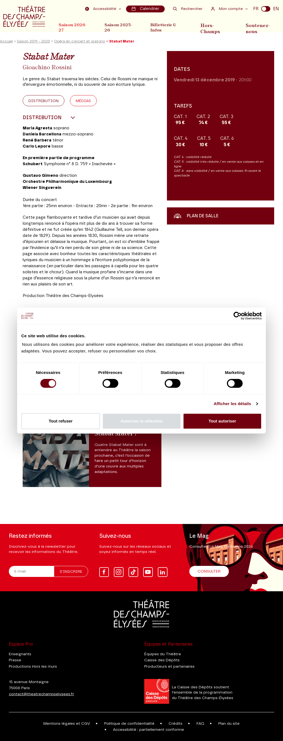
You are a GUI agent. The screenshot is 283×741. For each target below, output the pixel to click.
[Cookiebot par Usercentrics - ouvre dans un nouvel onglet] (237, 316)
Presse (15, 660)
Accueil (6, 42)
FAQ (200, 724)
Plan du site (229, 724)
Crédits (175, 724)
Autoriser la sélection (141, 421)
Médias (83, 102)
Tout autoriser (222, 421)
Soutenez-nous (258, 27)
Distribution (43, 102)
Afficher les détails (232, 403)
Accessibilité (101, 9)
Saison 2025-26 (120, 27)
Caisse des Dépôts (162, 660)
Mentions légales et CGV (66, 724)
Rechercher (188, 9)
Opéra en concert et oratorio (79, 42)
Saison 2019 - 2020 (33, 42)
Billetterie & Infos (165, 27)
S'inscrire (71, 572)
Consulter (209, 571)
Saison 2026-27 (73, 27)
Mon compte (227, 9)
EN (276, 9)
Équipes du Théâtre (162, 654)
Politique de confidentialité (129, 724)
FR (255, 9)
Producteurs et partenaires (169, 666)
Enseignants (20, 654)
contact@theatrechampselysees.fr (41, 694)
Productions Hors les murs (33, 666)
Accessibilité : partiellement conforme (148, 730)
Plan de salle (196, 217)
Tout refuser (60, 421)
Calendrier (145, 9)
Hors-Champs (213, 27)
